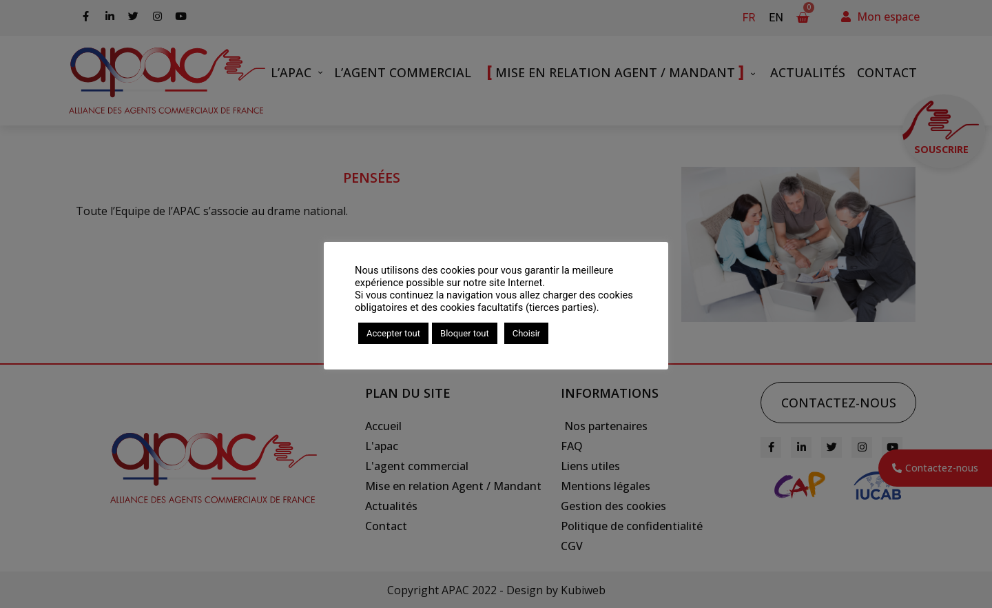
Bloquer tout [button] (464, 333)
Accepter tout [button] (393, 333)
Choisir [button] (526, 333)
